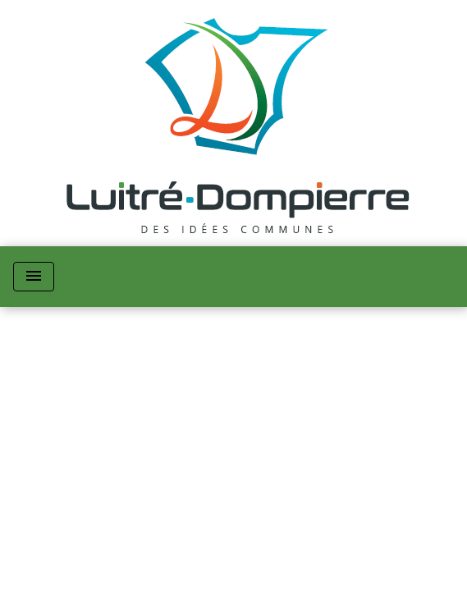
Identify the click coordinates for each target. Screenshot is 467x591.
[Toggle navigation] (33, 276)
